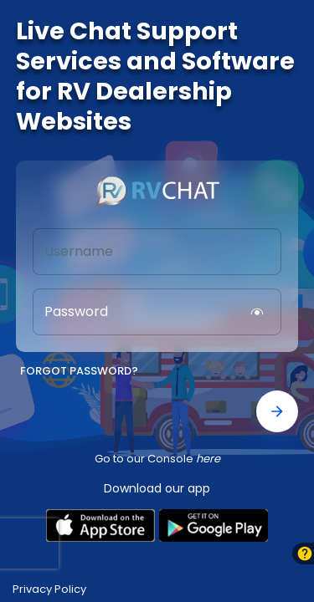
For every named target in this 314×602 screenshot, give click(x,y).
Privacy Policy (49, 589)
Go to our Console (157, 459)
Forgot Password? (79, 372)
